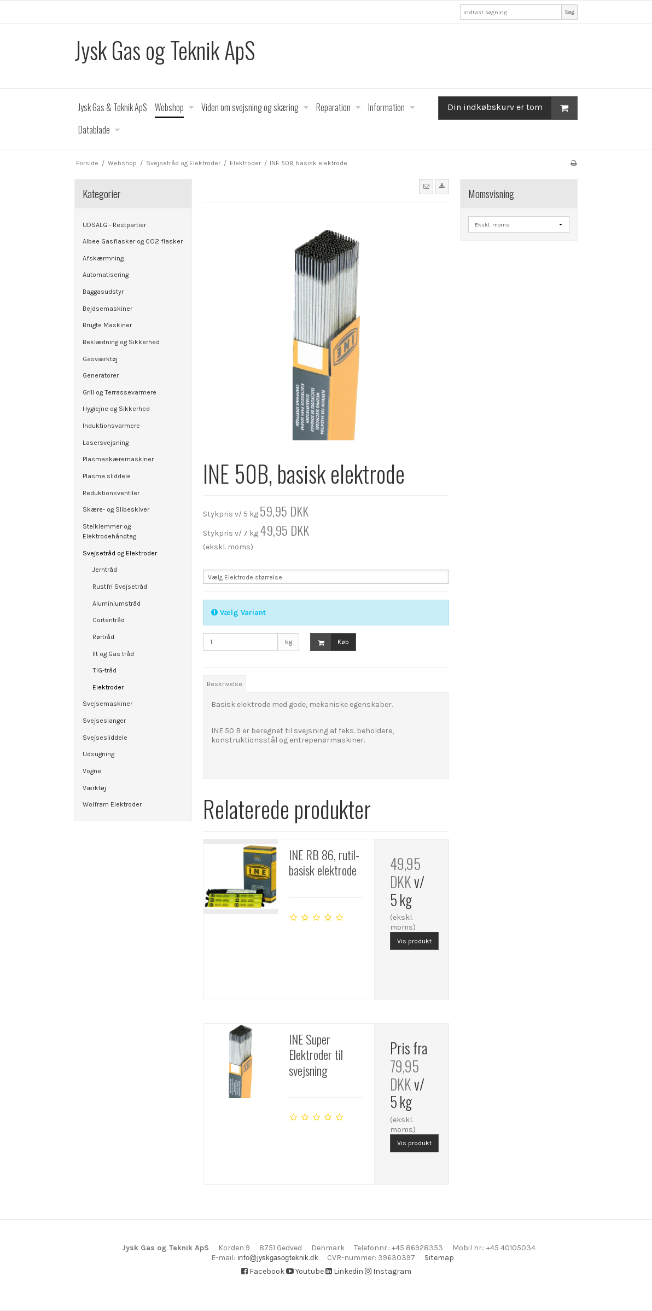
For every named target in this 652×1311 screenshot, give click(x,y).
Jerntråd (104, 569)
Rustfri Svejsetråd (119, 586)
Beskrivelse (224, 684)
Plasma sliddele (107, 476)
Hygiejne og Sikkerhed (116, 409)
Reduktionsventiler (111, 493)
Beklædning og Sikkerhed (121, 342)
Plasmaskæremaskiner (118, 459)
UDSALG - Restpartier (114, 225)
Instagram (388, 1271)
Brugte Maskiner (107, 325)
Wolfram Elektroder (112, 804)
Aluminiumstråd (116, 603)
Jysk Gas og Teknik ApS (164, 50)
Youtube (305, 1271)
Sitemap (381, 1257)
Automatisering (106, 275)
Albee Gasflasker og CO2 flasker (133, 241)
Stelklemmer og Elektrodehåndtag (109, 531)
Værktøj (94, 788)
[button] (426, 186)
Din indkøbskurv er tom (512, 108)
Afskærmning (103, 258)
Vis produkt (414, 941)
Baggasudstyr (103, 291)
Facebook (262, 1271)
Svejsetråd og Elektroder (120, 553)
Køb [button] (330, 642)
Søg (569, 11)
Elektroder (108, 687)
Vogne (92, 771)
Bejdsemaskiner (107, 308)
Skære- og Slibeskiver (116, 509)
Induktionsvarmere (111, 426)
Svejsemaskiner (107, 703)
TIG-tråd (104, 670)
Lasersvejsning (106, 442)
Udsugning (98, 754)
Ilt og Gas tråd (113, 654)
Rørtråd (103, 637)
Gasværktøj (100, 359)
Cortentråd (108, 620)
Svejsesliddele (105, 737)
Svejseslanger (104, 720)
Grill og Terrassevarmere (119, 392)
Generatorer (101, 375)
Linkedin (344, 1271)
